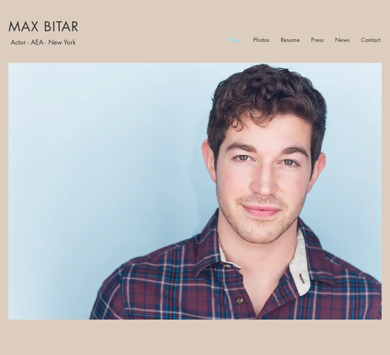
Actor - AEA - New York (43, 42)
